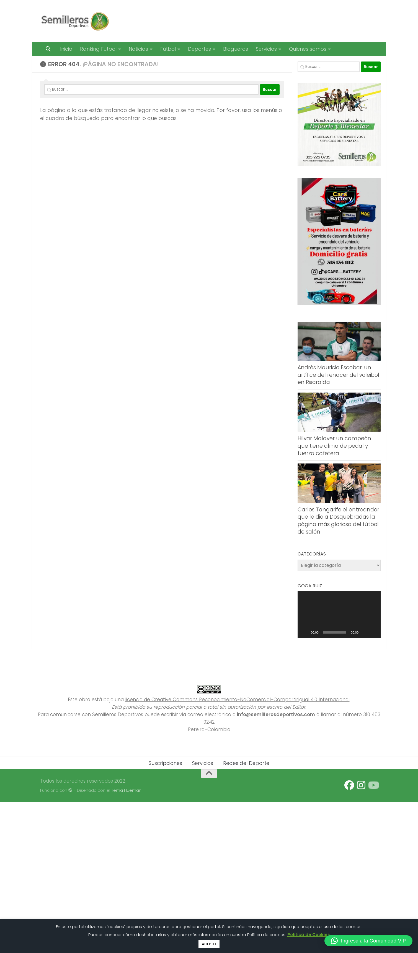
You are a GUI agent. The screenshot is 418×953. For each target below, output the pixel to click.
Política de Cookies (308, 934)
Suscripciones (165, 763)
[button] (368, 940)
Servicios (266, 48)
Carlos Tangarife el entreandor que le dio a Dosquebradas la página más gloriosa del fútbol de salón (338, 521)
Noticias (138, 48)
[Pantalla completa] (373, 632)
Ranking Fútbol (98, 48)
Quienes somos (307, 48)
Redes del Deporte (246, 763)
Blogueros (235, 48)
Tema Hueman (126, 790)
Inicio (66, 48)
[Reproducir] (305, 632)
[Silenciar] (364, 632)
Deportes (199, 48)
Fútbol (168, 48)
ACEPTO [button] (209, 944)
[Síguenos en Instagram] (361, 785)
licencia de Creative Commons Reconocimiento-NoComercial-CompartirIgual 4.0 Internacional (237, 699)
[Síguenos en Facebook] (349, 785)
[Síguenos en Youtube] (373, 785)
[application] (339, 614)
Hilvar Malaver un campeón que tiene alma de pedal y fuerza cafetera (334, 446)
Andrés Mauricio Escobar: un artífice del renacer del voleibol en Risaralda (338, 375)
